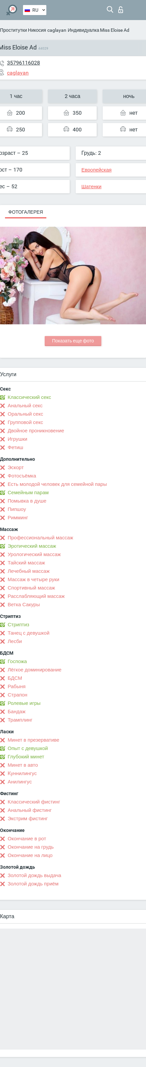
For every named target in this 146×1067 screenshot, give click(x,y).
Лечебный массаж (29, 571)
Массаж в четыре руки (33, 579)
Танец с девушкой (28, 633)
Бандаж (17, 712)
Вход (120, 9)
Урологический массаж (34, 554)
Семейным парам (28, 493)
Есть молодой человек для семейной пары (57, 484)
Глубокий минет (26, 757)
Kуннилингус (22, 773)
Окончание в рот (27, 839)
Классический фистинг (34, 802)
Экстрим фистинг (28, 819)
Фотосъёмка (22, 476)
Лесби (15, 641)
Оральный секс (25, 414)
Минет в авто (23, 765)
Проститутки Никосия (23, 30)
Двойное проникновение (36, 431)
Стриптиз (18, 625)
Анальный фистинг (30, 810)
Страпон (17, 695)
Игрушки (17, 439)
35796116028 (23, 63)
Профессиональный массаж (40, 538)
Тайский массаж (26, 563)
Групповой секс (25, 422)
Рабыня (17, 686)
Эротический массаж (32, 546)
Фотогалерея (25, 212)
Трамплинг (20, 720)
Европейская (96, 170)
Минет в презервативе (33, 740)
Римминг (18, 518)
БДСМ (15, 678)
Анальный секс (25, 406)
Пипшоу (17, 509)
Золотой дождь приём (33, 884)
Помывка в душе (27, 501)
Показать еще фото (73, 340)
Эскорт (16, 467)
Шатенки (91, 187)
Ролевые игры (24, 703)
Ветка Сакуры (24, 605)
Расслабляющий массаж (36, 596)
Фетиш (15, 447)
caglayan (56, 30)
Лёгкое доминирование (34, 670)
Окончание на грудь (31, 847)
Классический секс (29, 397)
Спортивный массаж (31, 588)
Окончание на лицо (30, 855)
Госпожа (17, 661)
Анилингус (20, 782)
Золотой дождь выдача (34, 875)
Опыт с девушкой (28, 748)
